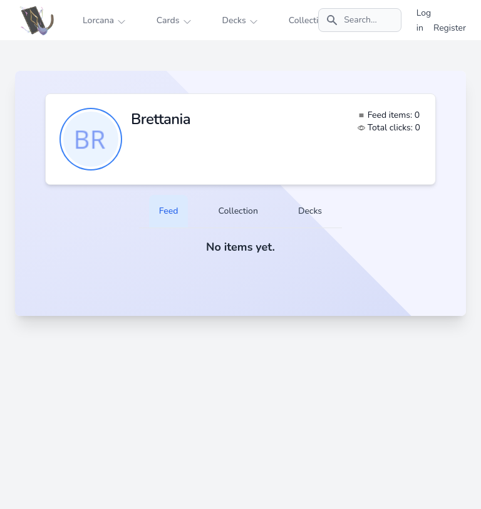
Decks (310, 211)
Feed (168, 211)
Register (449, 28)
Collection (237, 211)
